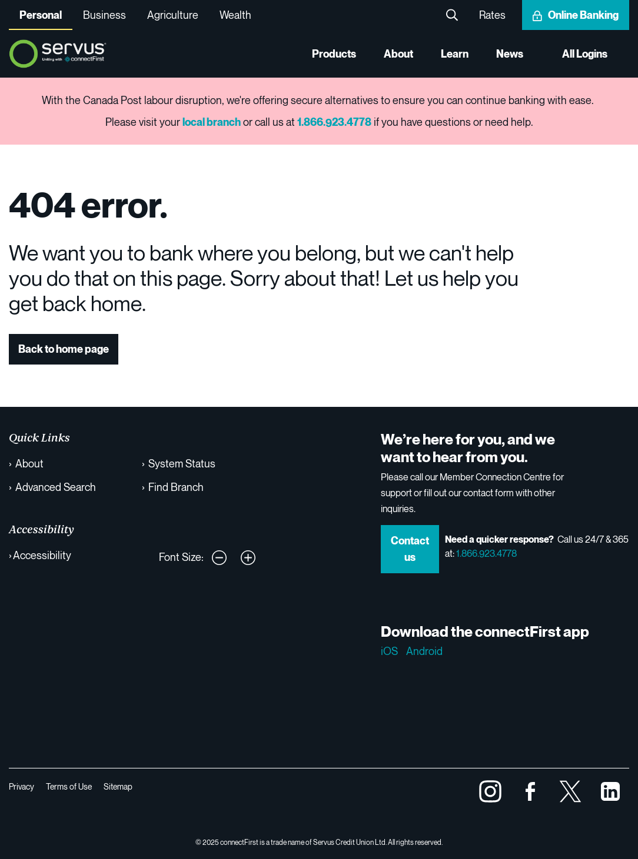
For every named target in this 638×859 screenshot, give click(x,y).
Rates (492, 14)
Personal (40, 15)
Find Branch (176, 486)
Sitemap (118, 786)
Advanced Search (55, 486)
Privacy (21, 786)
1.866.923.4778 (486, 553)
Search (452, 15)
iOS (389, 650)
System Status (181, 463)
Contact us (410, 548)
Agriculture (172, 14)
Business (104, 14)
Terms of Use (69, 786)
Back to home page (63, 349)
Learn (454, 54)
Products (334, 54)
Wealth (235, 14)
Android (424, 650)
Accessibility (42, 555)
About (398, 54)
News (509, 54)
